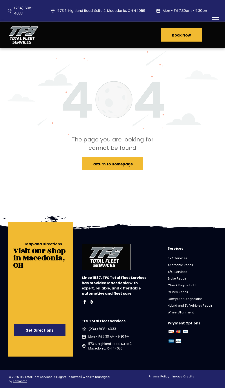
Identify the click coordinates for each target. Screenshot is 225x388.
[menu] (215, 19)
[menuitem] (160, 376)
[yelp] (92, 302)
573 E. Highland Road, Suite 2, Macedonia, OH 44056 (101, 10)
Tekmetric (20, 381)
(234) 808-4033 (102, 328)
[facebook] (85, 302)
